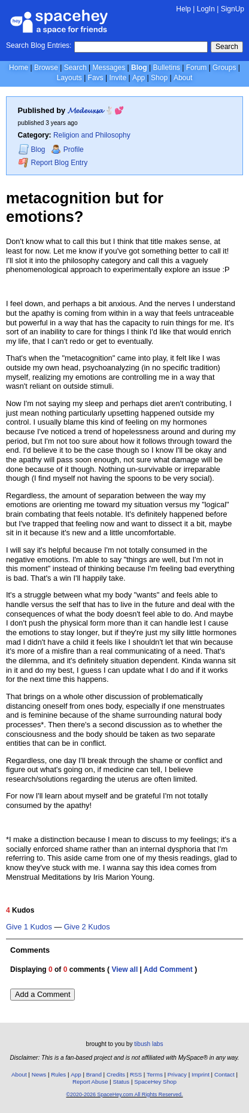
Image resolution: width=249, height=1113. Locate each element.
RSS (136, 1074)
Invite (117, 78)
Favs (96, 78)
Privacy (177, 1074)
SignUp (232, 9)
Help (183, 9)
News (39, 1074)
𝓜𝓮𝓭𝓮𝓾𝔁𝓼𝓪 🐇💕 (96, 110)
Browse (46, 67)
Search (226, 46)
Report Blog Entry (53, 162)
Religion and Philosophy (91, 135)
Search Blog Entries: (38, 45)
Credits (116, 1074)
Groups (224, 67)
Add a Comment (42, 994)
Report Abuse (90, 1081)
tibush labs (148, 1044)
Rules (58, 1074)
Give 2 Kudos (87, 927)
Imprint (200, 1074)
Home (18, 67)
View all (124, 969)
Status (121, 1081)
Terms (155, 1074)
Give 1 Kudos (29, 927)
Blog (139, 67)
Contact (224, 1074)
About (183, 78)
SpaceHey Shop (155, 1081)
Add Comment (168, 969)
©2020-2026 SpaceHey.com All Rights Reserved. (124, 1094)
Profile (67, 149)
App (138, 78)
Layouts (69, 78)
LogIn (206, 9)
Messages (109, 67)
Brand (94, 1074)
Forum (196, 67)
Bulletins (166, 67)
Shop (159, 78)
